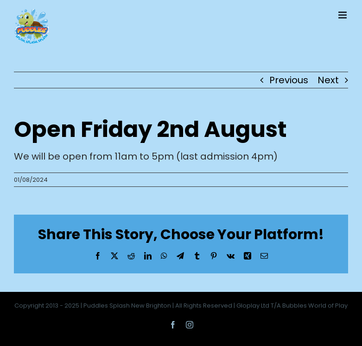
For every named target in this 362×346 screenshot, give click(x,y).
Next (328, 80)
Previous (288, 80)
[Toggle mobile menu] (343, 15)
